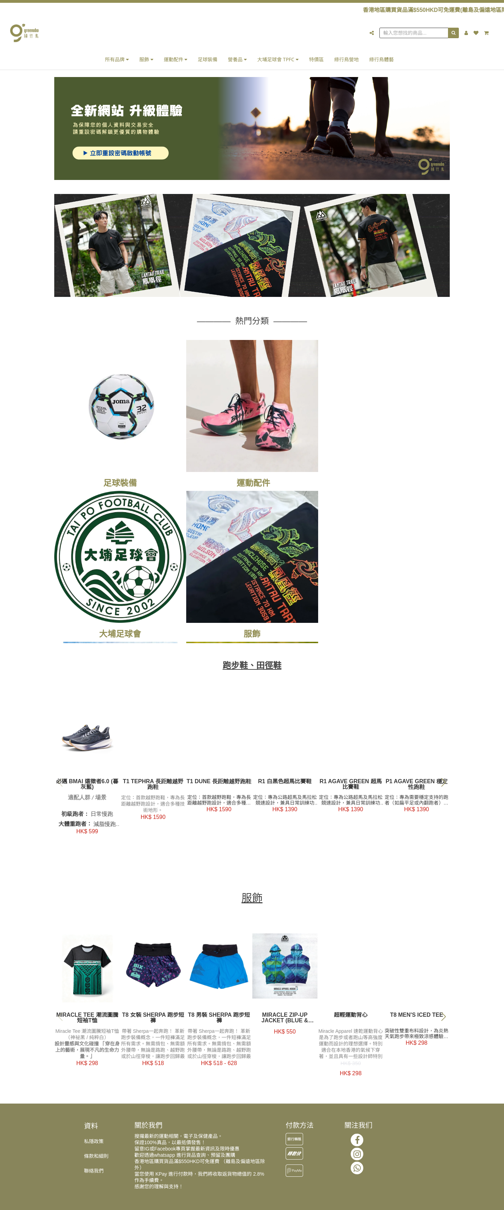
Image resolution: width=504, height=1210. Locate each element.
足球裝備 (207, 59)
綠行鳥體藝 (381, 59)
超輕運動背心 (351, 1017)
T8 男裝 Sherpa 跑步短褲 (219, 1019)
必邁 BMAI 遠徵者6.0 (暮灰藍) (87, 786)
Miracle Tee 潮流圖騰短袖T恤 (87, 1019)
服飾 (146, 59)
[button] (443, 783)
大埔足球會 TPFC (278, 59)
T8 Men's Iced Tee (416, 1017)
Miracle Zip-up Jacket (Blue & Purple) (284, 1019)
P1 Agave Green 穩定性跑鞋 (417, 786)
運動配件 (176, 59)
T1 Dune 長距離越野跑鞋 (219, 783)
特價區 (316, 59)
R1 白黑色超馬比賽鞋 (285, 783)
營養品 (237, 59)
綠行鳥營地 (346, 59)
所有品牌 (117, 59)
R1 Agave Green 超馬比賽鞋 (351, 786)
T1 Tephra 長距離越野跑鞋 (153, 786)
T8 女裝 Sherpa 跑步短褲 (153, 1019)
